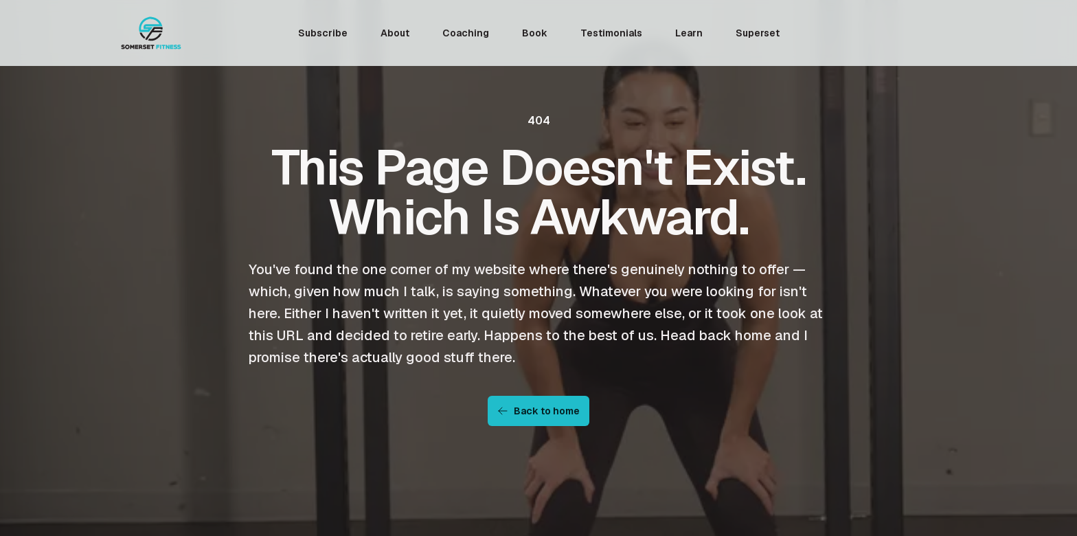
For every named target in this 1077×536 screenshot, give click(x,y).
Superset (758, 33)
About (395, 33)
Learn (689, 33)
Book (534, 33)
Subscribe (323, 33)
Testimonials (611, 33)
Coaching (465, 33)
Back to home (538, 411)
